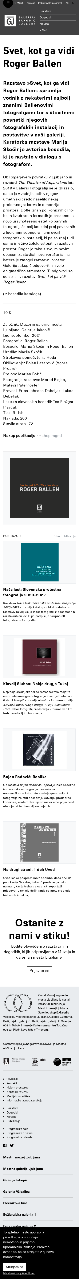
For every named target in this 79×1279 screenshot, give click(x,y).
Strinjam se (14, 1267)
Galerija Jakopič (15, 1180)
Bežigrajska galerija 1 (19, 1214)
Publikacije (13, 1121)
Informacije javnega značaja (24, 1100)
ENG (66, 3)
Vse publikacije (65, 536)
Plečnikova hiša (15, 1203)
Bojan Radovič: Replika (25, 776)
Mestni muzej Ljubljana (21, 1157)
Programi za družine (20, 1133)
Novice (44, 24)
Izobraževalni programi (50, 3)
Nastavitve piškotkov (19, 1273)
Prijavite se (39, 970)
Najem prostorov (17, 1087)
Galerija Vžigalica (16, 1192)
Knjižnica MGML (17, 1092)
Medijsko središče (18, 1096)
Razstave (45, 11)
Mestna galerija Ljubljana (23, 1169)
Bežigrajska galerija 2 (19, 1226)
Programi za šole (17, 1129)
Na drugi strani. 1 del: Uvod (29, 869)
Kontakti (31, 3)
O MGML (19, 3)
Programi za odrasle (19, 1137)
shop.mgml (52, 435)
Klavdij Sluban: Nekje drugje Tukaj (35, 683)
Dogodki (45, 17)
